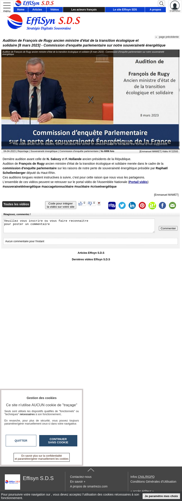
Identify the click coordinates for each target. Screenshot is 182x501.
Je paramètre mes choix (161, 496)
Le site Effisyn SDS (125, 9)
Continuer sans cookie (58, 440)
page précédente (169, 36)
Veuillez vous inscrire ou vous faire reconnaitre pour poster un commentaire (79, 226)
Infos (142, 477)
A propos (155, 9)
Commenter (168, 228)
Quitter (21, 440)
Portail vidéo (138, 182)
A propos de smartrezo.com (89, 486)
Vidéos (54, 9)
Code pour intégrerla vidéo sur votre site (60, 205)
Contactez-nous (81, 477)
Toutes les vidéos (16, 204)
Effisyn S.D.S (38, 478)
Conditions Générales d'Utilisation (153, 481)
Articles (37, 9)
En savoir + (77, 481)
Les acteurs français (84, 9)
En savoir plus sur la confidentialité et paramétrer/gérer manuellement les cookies (42, 457)
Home (20, 9)
